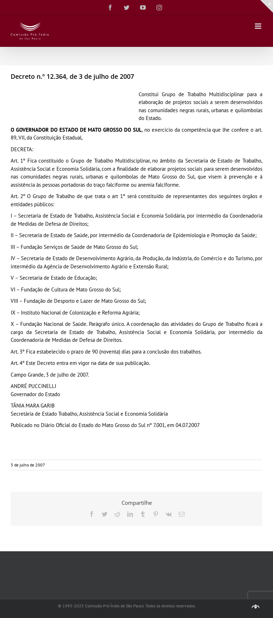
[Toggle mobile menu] (258, 26)
